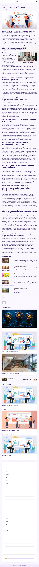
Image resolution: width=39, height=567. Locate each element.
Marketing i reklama (5, 5)
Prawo (6, 515)
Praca (6, 512)
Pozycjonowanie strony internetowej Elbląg (10, 351)
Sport (6, 527)
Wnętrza (6, 547)
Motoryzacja (7, 503)
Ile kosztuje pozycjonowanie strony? (21, 288)
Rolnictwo (7, 521)
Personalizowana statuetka (7, 330)
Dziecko (6, 480)
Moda (6, 500)
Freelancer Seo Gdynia (6, 455)
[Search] (36, 1)
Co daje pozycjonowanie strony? (20, 266)
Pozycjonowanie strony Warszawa (20, 274)
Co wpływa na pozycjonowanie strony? (21, 281)
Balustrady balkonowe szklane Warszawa (10, 373)
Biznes (6, 471)
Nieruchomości (7, 506)
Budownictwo (7, 474)
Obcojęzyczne (7, 509)
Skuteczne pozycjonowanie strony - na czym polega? (24, 259)
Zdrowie (7, 550)
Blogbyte (24, 565)
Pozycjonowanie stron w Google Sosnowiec (10, 430)
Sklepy (6, 524)
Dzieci (6, 477)
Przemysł (7, 518)
